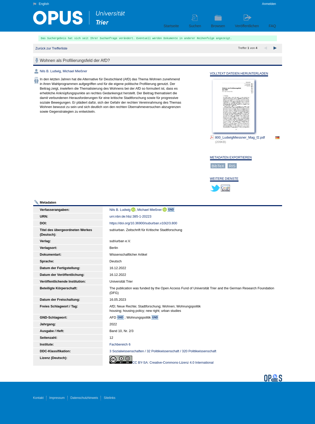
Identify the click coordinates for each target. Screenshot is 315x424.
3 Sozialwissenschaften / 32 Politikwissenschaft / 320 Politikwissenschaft (162, 351)
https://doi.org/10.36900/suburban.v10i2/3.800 (143, 223)
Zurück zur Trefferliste (51, 48)
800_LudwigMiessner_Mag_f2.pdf (240, 137)
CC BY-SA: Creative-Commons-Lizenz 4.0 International (172, 362)
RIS (232, 165)
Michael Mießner (75, 71)
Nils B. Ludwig (50, 71)
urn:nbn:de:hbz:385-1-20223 (130, 216)
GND (171, 209)
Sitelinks (109, 398)
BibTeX (218, 165)
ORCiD (133, 209)
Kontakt (38, 398)
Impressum (57, 398)
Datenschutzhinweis (84, 398)
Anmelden (269, 4)
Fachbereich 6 (119, 344)
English (44, 4)
